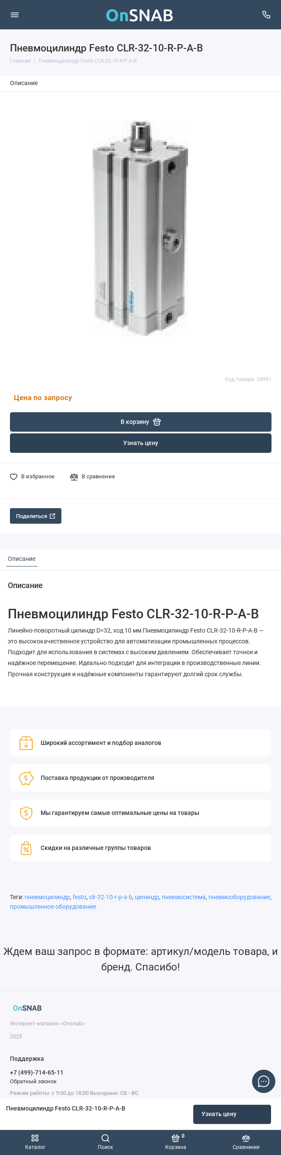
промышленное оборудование (53, 906)
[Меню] (14, 14)
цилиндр (147, 897)
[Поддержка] (266, 14)
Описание (24, 83)
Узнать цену (218, 1114)
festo (79, 897)
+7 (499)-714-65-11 (37, 1072)
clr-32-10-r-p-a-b (110, 897)
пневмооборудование (239, 897)
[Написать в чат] (263, 1081)
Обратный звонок (33, 1081)
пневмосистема (184, 897)
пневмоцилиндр (47, 897)
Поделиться (35, 516)
